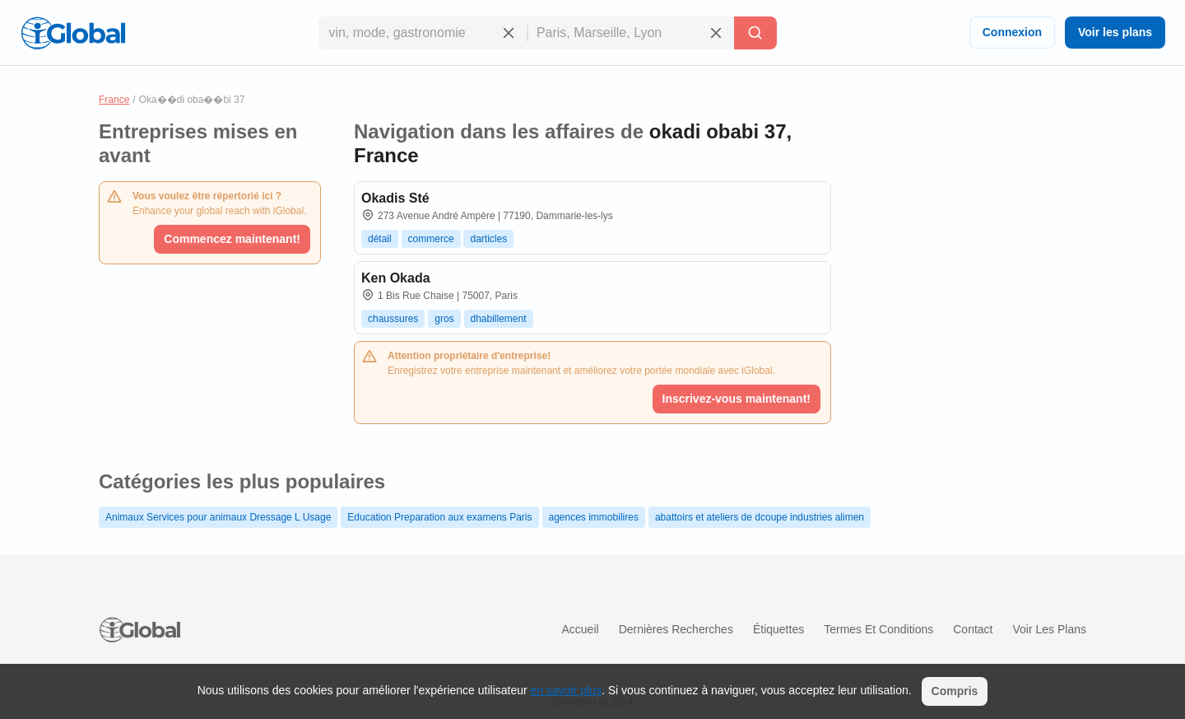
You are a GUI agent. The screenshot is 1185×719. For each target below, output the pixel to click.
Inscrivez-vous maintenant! (736, 398)
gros (443, 318)
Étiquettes (778, 629)
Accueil (579, 629)
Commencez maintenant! (232, 238)
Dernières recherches (676, 629)
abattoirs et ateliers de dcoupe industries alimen (759, 517)
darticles (488, 239)
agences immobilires (594, 517)
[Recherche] (755, 32)
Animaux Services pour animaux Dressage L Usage (218, 517)
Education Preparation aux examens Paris (439, 517)
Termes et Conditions (878, 629)
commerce (431, 239)
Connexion (1012, 32)
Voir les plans (1115, 32)
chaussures (393, 318)
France (114, 99)
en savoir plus (566, 690)
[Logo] (73, 32)
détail (380, 239)
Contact (972, 629)
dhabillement (499, 318)
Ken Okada (395, 278)
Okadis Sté (395, 198)
